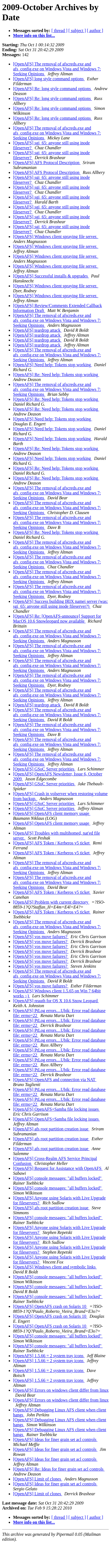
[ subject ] (77, 30)
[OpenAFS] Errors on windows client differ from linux (61, 1390)
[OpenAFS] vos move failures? (41, 936)
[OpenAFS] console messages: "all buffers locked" (58, 1178)
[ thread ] (59, 30)
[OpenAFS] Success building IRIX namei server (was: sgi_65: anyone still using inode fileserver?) (60, 604)
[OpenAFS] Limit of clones (37, 1479)
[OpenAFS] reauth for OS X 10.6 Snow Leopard (56, 1000)
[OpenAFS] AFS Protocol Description (47, 162)
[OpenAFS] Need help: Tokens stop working (52, 364)
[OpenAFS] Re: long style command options (52, 88)
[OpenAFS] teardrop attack (37, 330)
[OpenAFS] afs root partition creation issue (51, 1129)
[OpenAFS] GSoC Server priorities (44, 769)
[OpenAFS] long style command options (49, 78)
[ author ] (95, 30)
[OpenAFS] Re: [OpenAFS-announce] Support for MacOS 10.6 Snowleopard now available (57, 618)
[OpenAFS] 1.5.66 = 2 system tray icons (49, 1355)
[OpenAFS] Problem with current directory (51, 902)
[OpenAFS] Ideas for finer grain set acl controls (55, 1439)
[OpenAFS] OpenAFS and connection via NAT (54, 1079)
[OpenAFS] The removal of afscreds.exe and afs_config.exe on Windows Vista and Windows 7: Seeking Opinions (57, 69)
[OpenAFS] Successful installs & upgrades (51, 276)
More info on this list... (34, 35)
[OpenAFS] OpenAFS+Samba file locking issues (56, 1109)
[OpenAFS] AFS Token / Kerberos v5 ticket (52, 843)
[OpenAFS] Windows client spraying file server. (55, 236)
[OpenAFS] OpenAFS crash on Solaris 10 (50, 1306)
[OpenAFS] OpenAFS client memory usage (51, 813)
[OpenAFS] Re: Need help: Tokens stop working (56, 374)
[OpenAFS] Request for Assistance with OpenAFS (58, 1168)
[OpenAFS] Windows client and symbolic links (55, 1267)
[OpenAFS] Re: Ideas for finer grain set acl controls (58, 1469)
